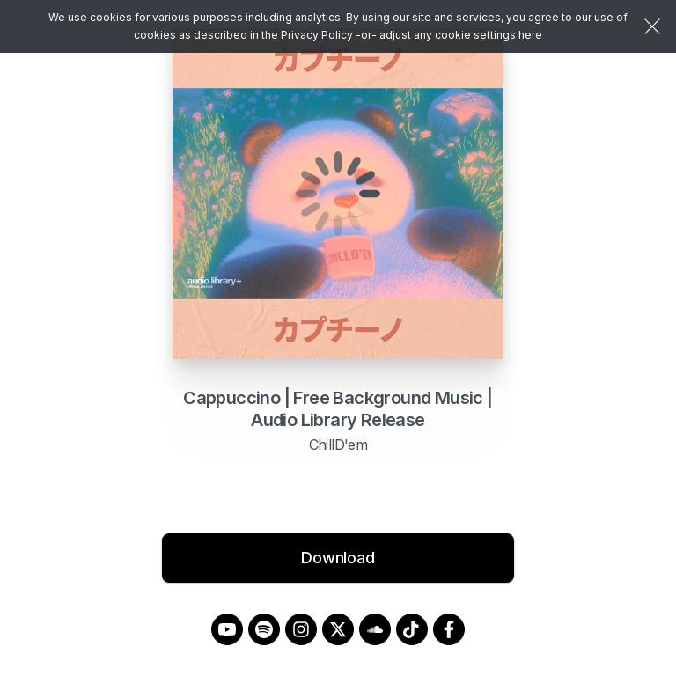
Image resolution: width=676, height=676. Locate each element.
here (530, 34)
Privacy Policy (317, 34)
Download (338, 557)
